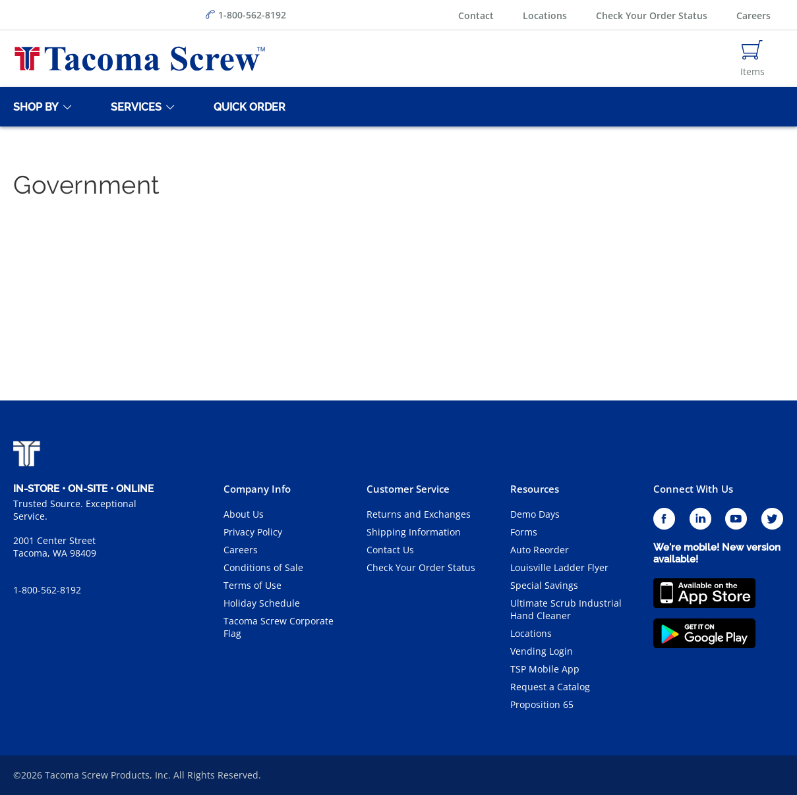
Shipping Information (414, 532)
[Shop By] (34, 106)
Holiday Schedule (261, 603)
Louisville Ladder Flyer (559, 567)
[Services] (133, 106)
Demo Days (535, 514)
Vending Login (541, 651)
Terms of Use (252, 585)
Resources (534, 489)
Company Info (257, 489)
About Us (243, 514)
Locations (545, 15)
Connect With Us (693, 489)
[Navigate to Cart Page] (752, 59)
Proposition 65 (542, 704)
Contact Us (390, 549)
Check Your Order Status (651, 15)
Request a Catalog (550, 686)
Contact (476, 15)
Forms (523, 532)
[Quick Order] (247, 106)
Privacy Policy (252, 532)
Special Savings (544, 585)
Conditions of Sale (263, 567)
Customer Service (408, 489)
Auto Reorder (539, 549)
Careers (753, 15)
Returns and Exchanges (419, 514)
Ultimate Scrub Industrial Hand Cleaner (566, 609)
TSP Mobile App (544, 669)
